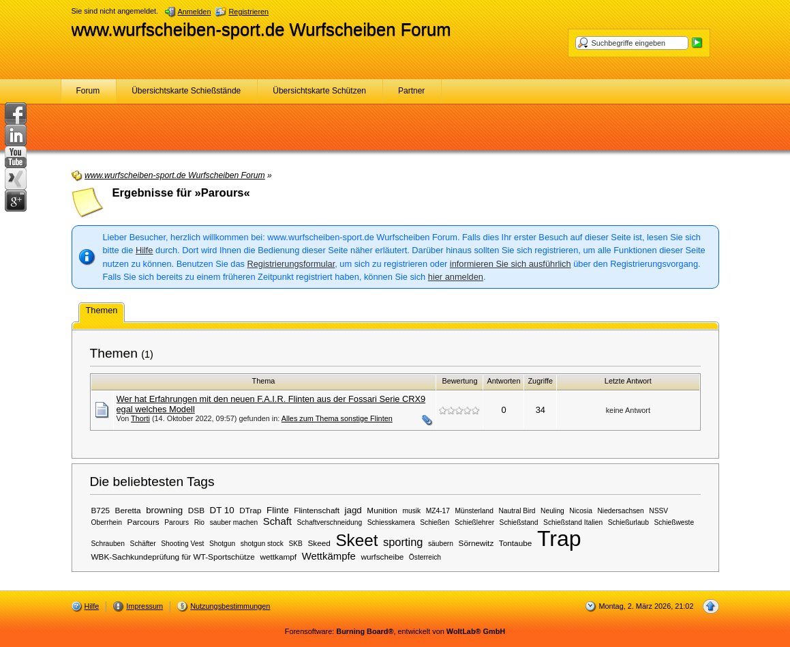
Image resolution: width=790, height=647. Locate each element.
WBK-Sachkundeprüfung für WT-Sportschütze (173, 556)
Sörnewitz (476, 542)
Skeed (318, 542)
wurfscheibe (382, 556)
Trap (559, 538)
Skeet (356, 540)
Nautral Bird (516, 511)
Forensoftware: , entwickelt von (395, 631)
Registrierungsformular (291, 264)
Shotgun (222, 543)
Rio (199, 522)
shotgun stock (262, 543)
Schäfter (143, 543)
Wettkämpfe (329, 556)
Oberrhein (107, 522)
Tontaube (515, 542)
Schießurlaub (628, 522)
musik (411, 511)
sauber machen (234, 522)
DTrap (250, 510)
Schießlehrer (474, 522)
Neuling (552, 511)
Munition (382, 510)
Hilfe (144, 250)
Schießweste (674, 522)
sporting (403, 542)
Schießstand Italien (573, 522)
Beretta (128, 510)
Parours (176, 522)
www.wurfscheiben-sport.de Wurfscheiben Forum (261, 29)
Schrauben (108, 543)
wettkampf (278, 556)
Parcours (143, 521)
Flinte (278, 510)
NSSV (658, 511)
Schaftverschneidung (330, 522)
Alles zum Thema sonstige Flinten (337, 418)
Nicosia (580, 511)
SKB (295, 543)
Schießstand (519, 522)
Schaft (277, 521)
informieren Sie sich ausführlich (510, 264)
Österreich (425, 557)
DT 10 (222, 510)
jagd (353, 510)
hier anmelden (455, 277)
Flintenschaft (316, 510)
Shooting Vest (182, 543)
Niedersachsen (620, 511)
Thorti (140, 418)
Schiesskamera (391, 522)
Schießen (434, 522)
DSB (196, 510)
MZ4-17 (438, 511)
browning (164, 510)
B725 (100, 510)
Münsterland (474, 511)
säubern (440, 543)
